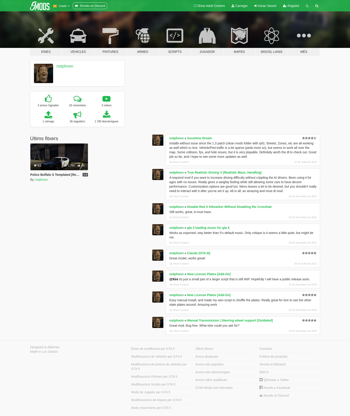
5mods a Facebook (274, 388)
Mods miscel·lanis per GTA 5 (151, 408)
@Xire (173, 279)
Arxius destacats (206, 356)
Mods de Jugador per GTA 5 (150, 392)
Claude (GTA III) (198, 253)
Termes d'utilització (272, 364)
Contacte (265, 348)
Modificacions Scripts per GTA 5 (153, 384)
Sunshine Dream (199, 138)
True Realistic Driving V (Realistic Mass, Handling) (224, 172)
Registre (291, 6)
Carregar (239, 6)
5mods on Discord (274, 396)
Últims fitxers (204, 348)
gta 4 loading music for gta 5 (208, 228)
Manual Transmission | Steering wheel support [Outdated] (230, 320)
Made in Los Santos (44, 351)
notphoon (64, 66)
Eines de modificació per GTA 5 (153, 348)
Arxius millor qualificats (211, 380)
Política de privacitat (273, 356)
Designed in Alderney (45, 347)
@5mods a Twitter (274, 380)
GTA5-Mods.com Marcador (214, 387)
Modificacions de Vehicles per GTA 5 (156, 356)
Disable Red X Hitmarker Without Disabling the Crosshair (229, 207)
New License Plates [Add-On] (209, 274)
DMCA (264, 372)
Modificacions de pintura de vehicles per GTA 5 (159, 367)
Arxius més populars (209, 364)
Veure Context (179, 162)
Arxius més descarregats (212, 372)
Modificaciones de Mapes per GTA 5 (156, 400)
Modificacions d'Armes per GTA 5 (154, 376)
